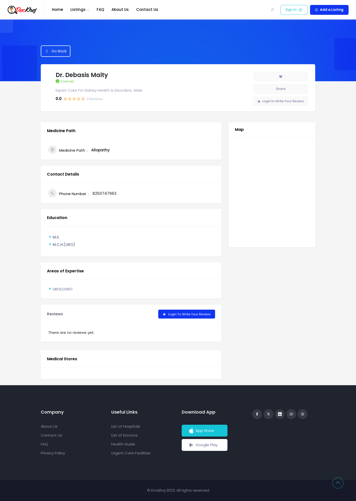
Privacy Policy (53, 453)
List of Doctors (124, 435)
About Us (120, 9)
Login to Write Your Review (280, 101)
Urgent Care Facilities (131, 453)
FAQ (100, 9)
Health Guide (123, 444)
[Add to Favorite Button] (280, 76)
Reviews (95, 99)
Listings (78, 9)
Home (57, 9)
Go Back (56, 51)
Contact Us (147, 9)
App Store (201, 430)
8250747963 (104, 193)
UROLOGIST (63, 289)
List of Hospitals (125, 426)
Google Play (203, 445)
